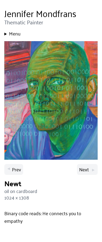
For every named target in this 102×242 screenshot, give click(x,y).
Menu (14, 33)
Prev (14, 169)
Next (87, 169)
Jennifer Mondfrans (40, 13)
